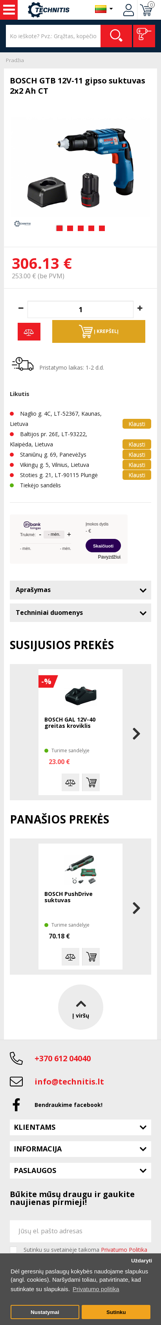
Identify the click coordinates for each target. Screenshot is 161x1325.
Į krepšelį (99, 331)
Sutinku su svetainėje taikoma (85, 1249)
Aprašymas (33, 589)
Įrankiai (9, 10)
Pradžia (15, 60)
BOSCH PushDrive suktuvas (68, 897)
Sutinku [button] (116, 1312)
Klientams (34, 1127)
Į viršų (80, 1007)
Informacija (38, 1148)
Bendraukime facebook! (68, 1104)
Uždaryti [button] (141, 1261)
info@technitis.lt (69, 1081)
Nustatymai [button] (45, 1312)
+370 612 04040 (63, 1058)
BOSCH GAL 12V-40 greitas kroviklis (69, 722)
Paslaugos (35, 1170)
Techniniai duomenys (49, 612)
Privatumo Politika (124, 1249)
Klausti (136, 423)
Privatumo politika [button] (96, 1289)
